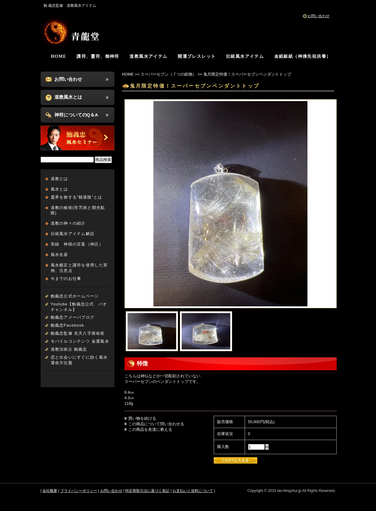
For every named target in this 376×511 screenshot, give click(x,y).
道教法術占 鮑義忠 (69, 349)
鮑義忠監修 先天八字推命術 (78, 333)
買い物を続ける (142, 418)
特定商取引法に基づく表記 (147, 491)
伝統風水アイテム (245, 56)
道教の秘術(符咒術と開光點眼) (78, 210)
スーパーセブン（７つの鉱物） (168, 74)
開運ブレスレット (197, 56)
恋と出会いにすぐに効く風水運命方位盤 (79, 360)
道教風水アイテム (148, 56)
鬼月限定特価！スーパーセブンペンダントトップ (247, 74)
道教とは (59, 178)
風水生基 (59, 254)
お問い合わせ (318, 16)
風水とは (59, 189)
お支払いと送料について (192, 491)
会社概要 (49, 491)
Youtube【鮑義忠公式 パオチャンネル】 (79, 307)
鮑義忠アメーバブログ (73, 317)
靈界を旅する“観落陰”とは (76, 197)
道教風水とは (68, 97)
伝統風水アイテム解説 (73, 233)
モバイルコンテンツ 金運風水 (80, 341)
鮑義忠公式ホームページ (75, 296)
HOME (58, 56)
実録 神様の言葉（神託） (77, 244)
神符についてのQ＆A (76, 114)
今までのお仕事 (66, 278)
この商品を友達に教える (150, 429)
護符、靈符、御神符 (98, 56)
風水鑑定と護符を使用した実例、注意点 (79, 268)
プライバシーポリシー (78, 491)
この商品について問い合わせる (156, 424)
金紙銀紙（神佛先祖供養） (302, 56)
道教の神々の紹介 (68, 223)
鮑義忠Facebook (67, 325)
